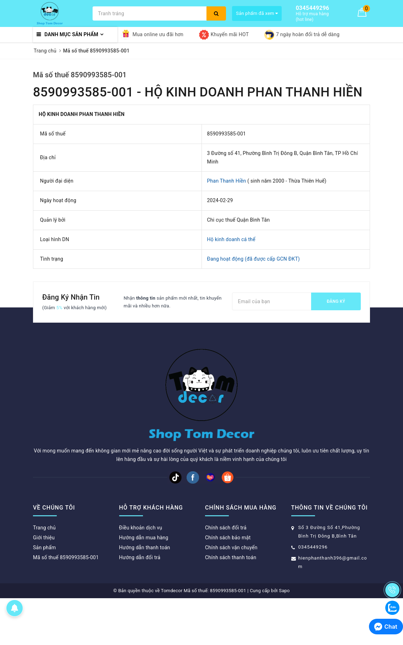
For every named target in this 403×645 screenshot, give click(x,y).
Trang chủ (44, 527)
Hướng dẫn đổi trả (140, 557)
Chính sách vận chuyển (231, 547)
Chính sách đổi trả (226, 527)
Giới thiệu (44, 537)
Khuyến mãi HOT (224, 35)
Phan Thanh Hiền (226, 181)
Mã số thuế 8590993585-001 (80, 75)
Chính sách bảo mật (227, 537)
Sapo (284, 590)
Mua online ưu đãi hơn (152, 35)
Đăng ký (336, 301)
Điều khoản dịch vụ (140, 527)
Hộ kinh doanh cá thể (231, 239)
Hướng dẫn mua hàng (144, 537)
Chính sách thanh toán (230, 557)
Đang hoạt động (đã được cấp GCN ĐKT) (253, 259)
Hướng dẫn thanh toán (144, 547)
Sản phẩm (44, 547)
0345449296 (313, 547)
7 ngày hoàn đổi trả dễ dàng (301, 35)
